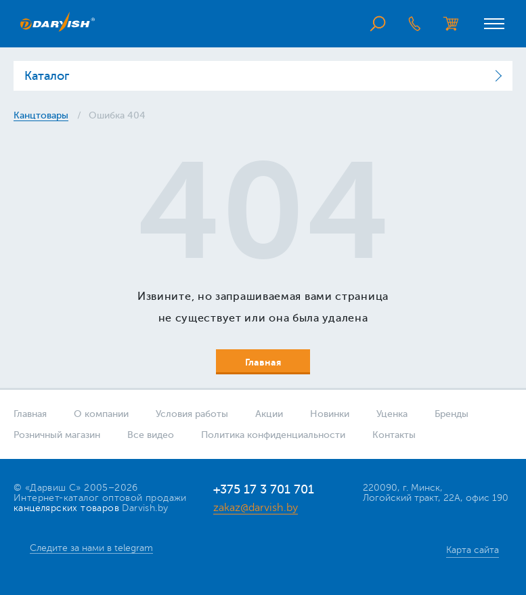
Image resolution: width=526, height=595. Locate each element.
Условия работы (192, 414)
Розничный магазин (57, 435)
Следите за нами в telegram (91, 548)
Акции (269, 414)
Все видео (150, 435)
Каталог (46, 76)
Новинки (329, 414)
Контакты (394, 435)
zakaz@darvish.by (255, 508)
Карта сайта (472, 550)
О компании (101, 414)
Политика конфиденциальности (273, 435)
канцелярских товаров (66, 508)
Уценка (392, 414)
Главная (30, 414)
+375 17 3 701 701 (263, 489)
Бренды (451, 414)
